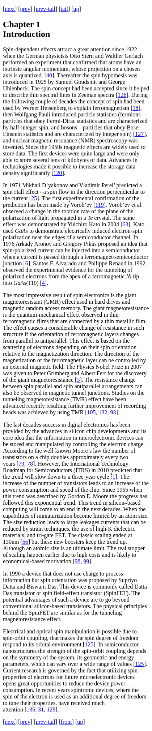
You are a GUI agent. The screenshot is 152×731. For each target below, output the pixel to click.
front (66, 722)
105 (91, 412)
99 (86, 561)
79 (21, 464)
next (10, 9)
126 (122, 95)
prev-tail (45, 9)
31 (41, 709)
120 (58, 173)
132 (103, 412)
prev (25, 9)
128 (51, 709)
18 (135, 108)
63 (125, 224)
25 (34, 198)
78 (30, 464)
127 (139, 134)
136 (30, 709)
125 (89, 644)
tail (64, 9)
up (76, 9)
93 (113, 412)
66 (25, 542)
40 (49, 75)
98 (77, 561)
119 (99, 205)
